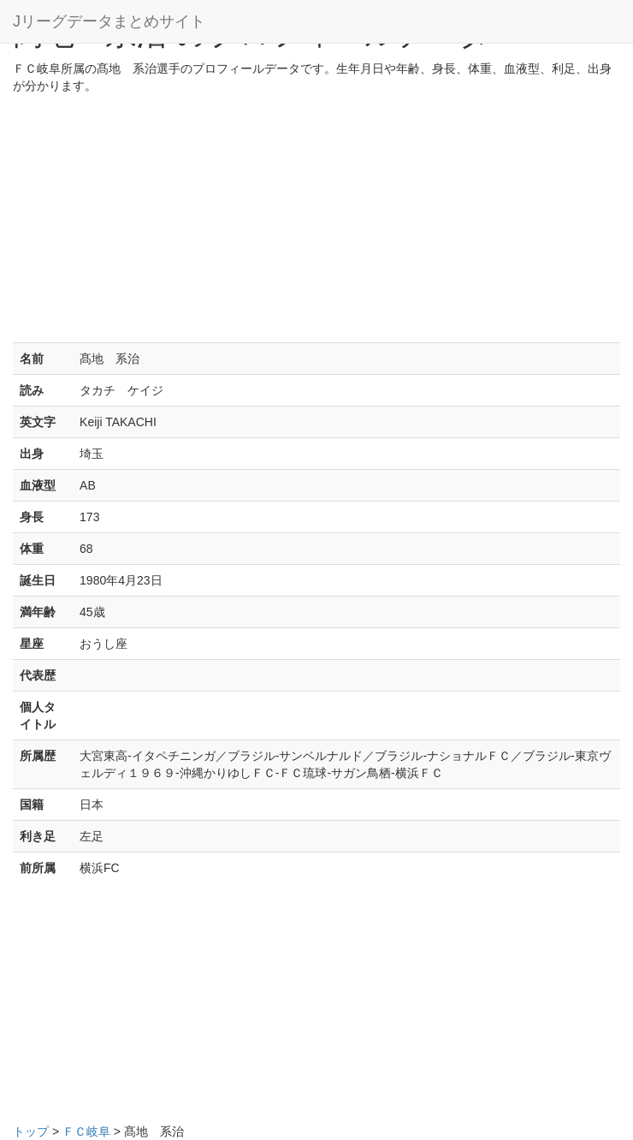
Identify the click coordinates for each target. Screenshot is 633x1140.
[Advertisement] (316, 222)
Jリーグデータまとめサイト (109, 21)
